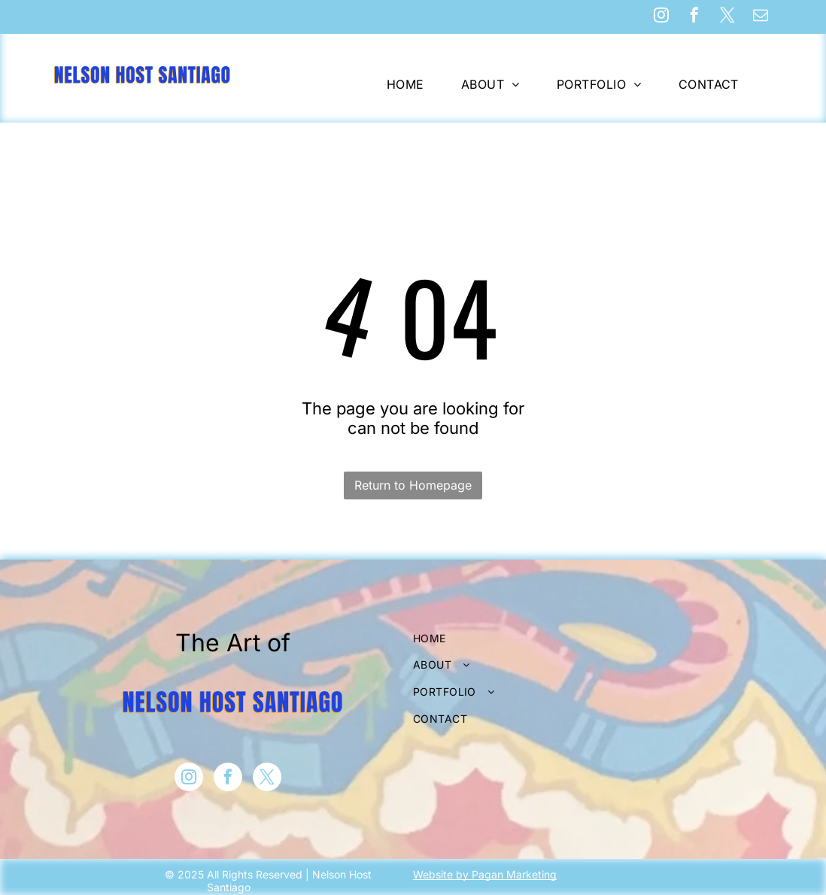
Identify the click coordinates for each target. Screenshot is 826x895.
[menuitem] (411, 84)
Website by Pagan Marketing (485, 874)
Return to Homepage (413, 485)
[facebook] (694, 17)
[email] (760, 17)
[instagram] (661, 17)
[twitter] (727, 17)
